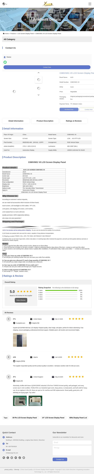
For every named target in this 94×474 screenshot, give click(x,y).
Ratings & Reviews (74, 121)
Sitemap (16, 469)
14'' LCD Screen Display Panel (53, 418)
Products (13, 33)
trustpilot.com (20, 323)
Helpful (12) (35, 323)
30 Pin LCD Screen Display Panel (24, 418)
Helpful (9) (19, 381)
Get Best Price (88, 109)
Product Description (45, 121)
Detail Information (15, 121)
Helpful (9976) (20, 361)
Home (7, 33)
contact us (60, 459)
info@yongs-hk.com (12, 453)
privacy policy (8, 469)
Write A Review (21, 300)
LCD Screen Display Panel (26, 33)
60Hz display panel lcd (78, 418)
